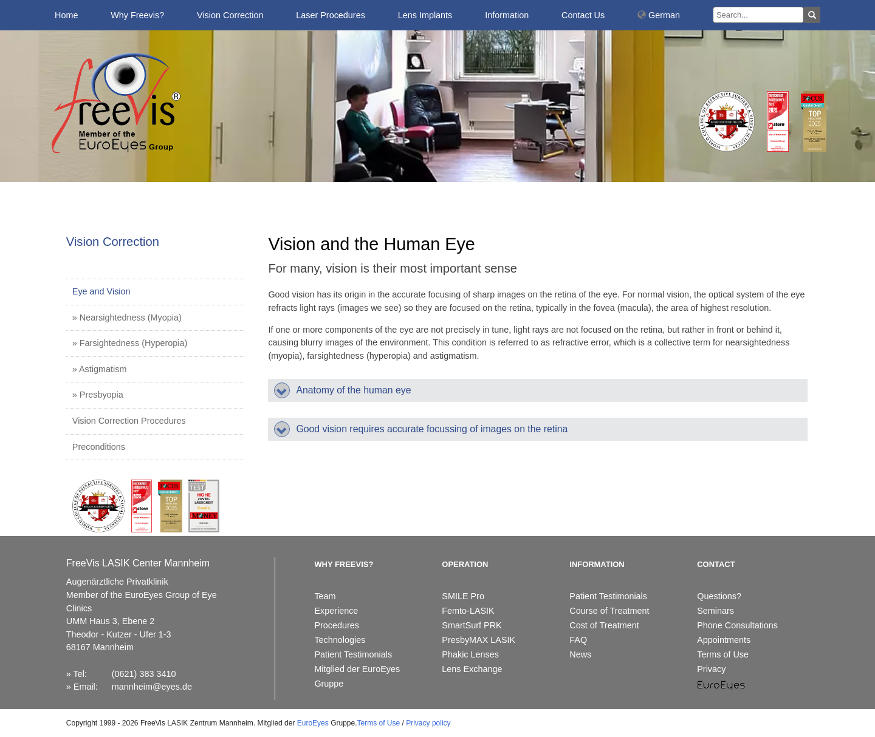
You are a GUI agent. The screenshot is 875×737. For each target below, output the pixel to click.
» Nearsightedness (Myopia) (127, 317)
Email (84, 686)
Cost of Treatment (604, 625)
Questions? (719, 596)
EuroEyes (313, 723)
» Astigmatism (99, 369)
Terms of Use (723, 654)
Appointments (723, 640)
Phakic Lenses (470, 654)
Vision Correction (230, 15)
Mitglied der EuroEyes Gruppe (357, 676)
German (658, 15)
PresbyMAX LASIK (478, 640)
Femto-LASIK (468, 611)
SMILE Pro (463, 596)
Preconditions (98, 447)
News (580, 654)
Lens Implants (425, 15)
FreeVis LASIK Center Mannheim (138, 563)
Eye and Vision (101, 291)
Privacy (711, 669)
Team (324, 596)
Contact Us (583, 15)
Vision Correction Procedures (129, 421)
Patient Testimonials (353, 654)
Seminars (715, 611)
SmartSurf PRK (471, 625)
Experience (336, 611)
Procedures (336, 625)
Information (507, 15)
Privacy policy (428, 723)
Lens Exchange (472, 669)
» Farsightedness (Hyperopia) (130, 343)
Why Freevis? (137, 15)
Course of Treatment (609, 611)
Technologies (339, 640)
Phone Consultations (737, 625)
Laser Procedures (330, 15)
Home (66, 15)
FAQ (578, 640)
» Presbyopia (97, 394)
